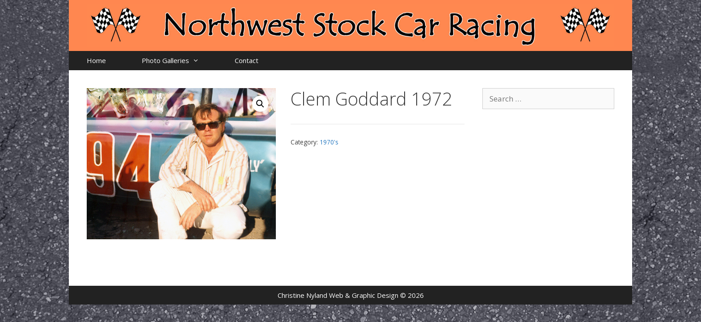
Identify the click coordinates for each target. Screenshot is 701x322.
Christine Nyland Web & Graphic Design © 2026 (351, 295)
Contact (246, 60)
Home (96, 60)
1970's (329, 142)
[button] (260, 104)
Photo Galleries (179, 60)
